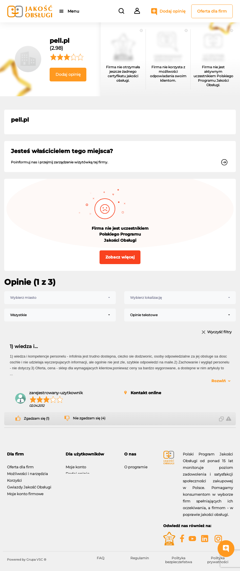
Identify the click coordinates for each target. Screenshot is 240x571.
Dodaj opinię (173, 11)
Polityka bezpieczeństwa (178, 560)
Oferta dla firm (212, 11)
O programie (135, 464)
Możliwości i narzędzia (27, 471)
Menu (73, 11)
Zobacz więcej (120, 257)
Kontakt (131, 471)
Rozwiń (218, 381)
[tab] (32, 454)
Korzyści (14, 477)
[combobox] (60, 297)
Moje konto (76, 464)
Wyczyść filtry (219, 332)
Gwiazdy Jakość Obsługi (29, 484)
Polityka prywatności (217, 560)
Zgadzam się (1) (36, 418)
